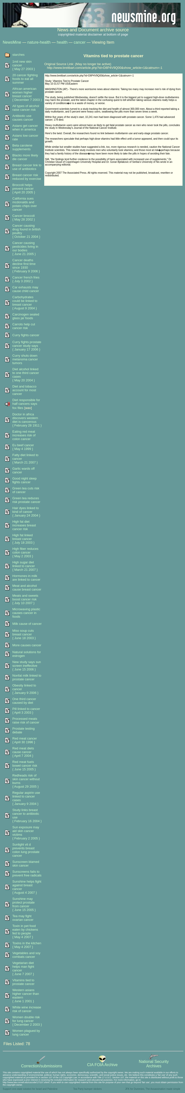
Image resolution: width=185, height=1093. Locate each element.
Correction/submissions (41, 1064)
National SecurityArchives (154, 1062)
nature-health (39, 42)
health (62, 42)
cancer (79, 42)
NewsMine (12, 42)
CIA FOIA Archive (102, 1063)
